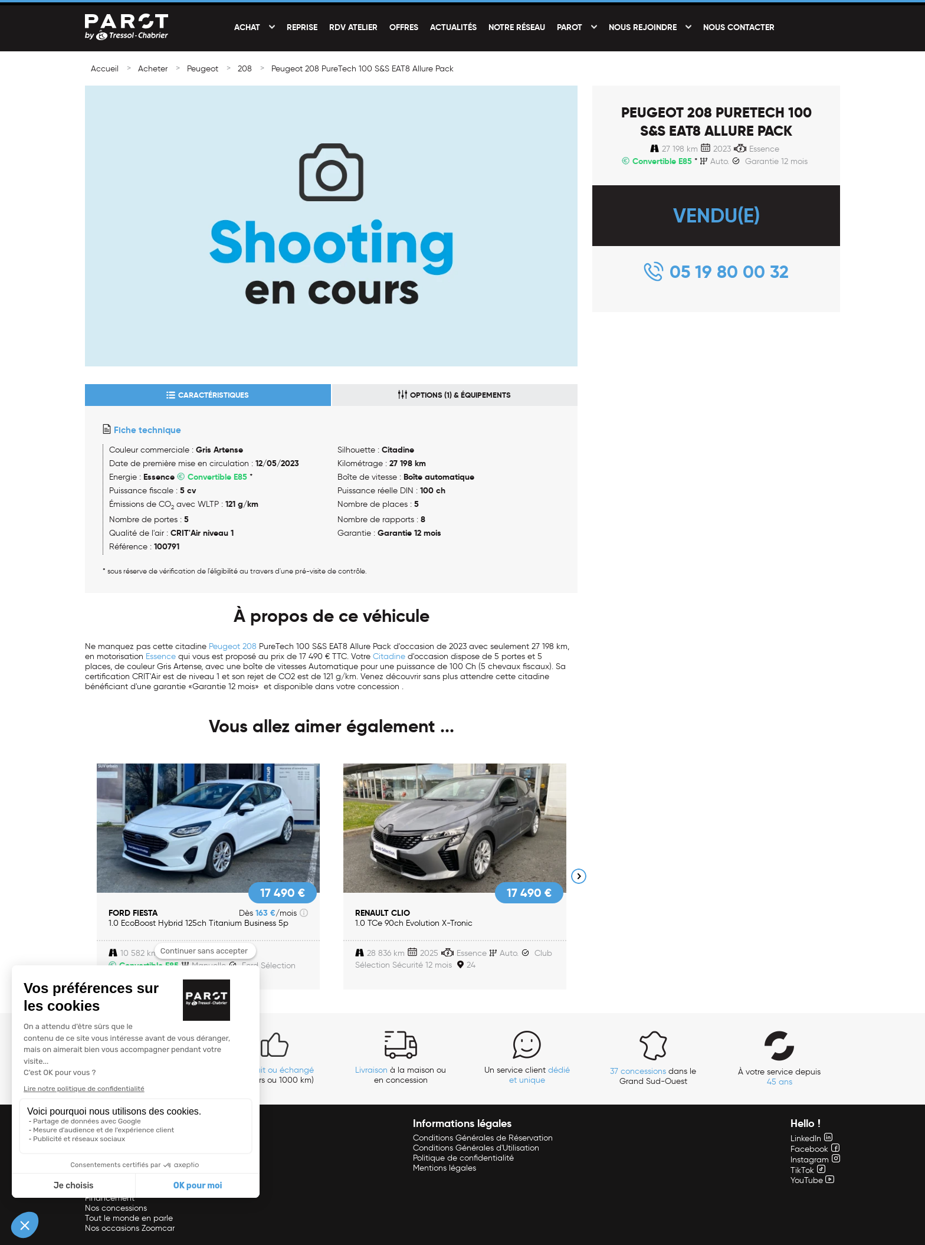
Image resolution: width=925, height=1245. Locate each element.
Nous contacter (739, 27)
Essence (161, 656)
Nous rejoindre (643, 27)
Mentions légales (444, 1168)
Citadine (389, 656)
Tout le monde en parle (129, 1218)
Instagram (815, 1160)
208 (245, 69)
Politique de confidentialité (463, 1158)
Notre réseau (516, 27)
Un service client (527, 1075)
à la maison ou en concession (400, 1075)
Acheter (153, 69)
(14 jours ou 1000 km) (274, 1075)
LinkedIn (811, 1138)
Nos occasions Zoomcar (130, 1228)
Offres (403, 27)
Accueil (105, 69)
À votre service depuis (779, 1077)
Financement (110, 1198)
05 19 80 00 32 (729, 272)
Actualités (453, 27)
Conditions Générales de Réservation (483, 1138)
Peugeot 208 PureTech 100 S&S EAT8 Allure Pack (362, 69)
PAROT (569, 27)
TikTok (807, 1170)
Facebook (814, 1149)
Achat (247, 27)
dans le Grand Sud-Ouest (653, 1076)
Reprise (302, 27)
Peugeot (202, 69)
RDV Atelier (353, 27)
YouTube (812, 1180)
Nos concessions (116, 1208)
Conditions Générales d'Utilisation (476, 1148)
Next (578, 876)
